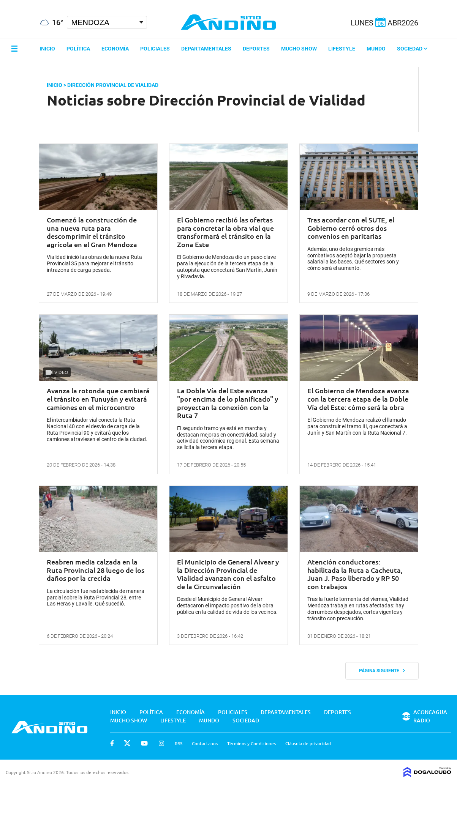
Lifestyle (341, 49)
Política (78, 49)
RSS (178, 743)
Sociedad (412, 48)
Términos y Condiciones (251, 743)
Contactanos (205, 743)
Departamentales (206, 49)
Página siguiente (382, 670)
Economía (115, 49)
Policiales (155, 49)
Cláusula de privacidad (308, 743)
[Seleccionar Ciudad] (107, 22)
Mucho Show (299, 49)
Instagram (161, 743)
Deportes (256, 49)
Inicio (47, 49)
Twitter (127, 743)
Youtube (144, 743)
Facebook (112, 743)
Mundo (376, 49)
